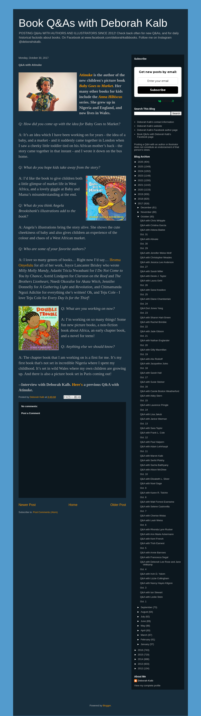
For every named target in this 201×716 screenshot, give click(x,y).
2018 (141, 198)
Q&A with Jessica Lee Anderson (157, 262)
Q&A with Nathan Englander (155, 340)
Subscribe (158, 90)
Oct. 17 (144, 377)
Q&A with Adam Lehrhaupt (154, 446)
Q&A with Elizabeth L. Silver (154, 479)
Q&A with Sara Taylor (151, 428)
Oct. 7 (143, 511)
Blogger (107, 705)
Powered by (158, 101)
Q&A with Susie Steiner (152, 382)
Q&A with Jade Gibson (152, 331)
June (144, 621)
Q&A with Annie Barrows (153, 552)
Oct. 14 (144, 409)
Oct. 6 (143, 525)
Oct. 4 (143, 569)
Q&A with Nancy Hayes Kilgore (156, 583)
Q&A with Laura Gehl (151, 280)
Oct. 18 (144, 368)
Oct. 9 (143, 488)
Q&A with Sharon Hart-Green (155, 317)
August (145, 611)
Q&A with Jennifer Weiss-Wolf (155, 253)
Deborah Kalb (145, 680)
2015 (141, 654)
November (146, 212)
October (145, 216)
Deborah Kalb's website (149, 126)
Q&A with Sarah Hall (150, 372)
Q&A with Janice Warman (153, 418)
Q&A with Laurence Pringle (154, 405)
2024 (141, 171)
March (144, 635)
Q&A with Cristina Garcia (153, 225)
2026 (141, 161)
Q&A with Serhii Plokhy (152, 460)
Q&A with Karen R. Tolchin (154, 492)
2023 (141, 175)
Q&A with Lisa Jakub (151, 414)
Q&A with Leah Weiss (151, 520)
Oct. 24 (144, 303)
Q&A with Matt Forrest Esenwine (157, 501)
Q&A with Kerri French (151, 538)
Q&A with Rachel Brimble (153, 322)
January (145, 644)
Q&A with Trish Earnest (152, 543)
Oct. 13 (144, 423)
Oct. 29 (144, 248)
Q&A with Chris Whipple (152, 220)
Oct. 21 (144, 336)
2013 (141, 664)
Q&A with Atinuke (149, 239)
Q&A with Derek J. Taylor (153, 276)
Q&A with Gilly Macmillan (153, 349)
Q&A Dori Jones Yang (151, 308)
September (147, 607)
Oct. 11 (144, 451)
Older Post (118, 505)
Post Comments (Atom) (45, 512)
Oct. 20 (144, 345)
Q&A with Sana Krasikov (153, 290)
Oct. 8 (143, 497)
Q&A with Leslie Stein (151, 597)
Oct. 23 (144, 312)
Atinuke (85, 75)
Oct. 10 (144, 474)
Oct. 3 (143, 587)
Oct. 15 (144, 400)
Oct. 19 (144, 354)
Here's (77, 384)
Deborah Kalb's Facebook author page (157, 130)
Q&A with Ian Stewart (151, 592)
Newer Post (27, 505)
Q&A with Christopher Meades (156, 257)
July (143, 616)
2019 (141, 194)
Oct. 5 (143, 548)
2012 (141, 668)
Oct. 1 (143, 601)
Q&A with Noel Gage (151, 483)
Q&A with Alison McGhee (153, 469)
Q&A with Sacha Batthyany (154, 465)
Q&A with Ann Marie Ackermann (157, 534)
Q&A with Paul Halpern (152, 442)
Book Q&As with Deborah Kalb (93, 23)
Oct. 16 (144, 386)
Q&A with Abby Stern (151, 395)
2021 (141, 185)
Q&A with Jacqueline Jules (154, 363)
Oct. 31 (144, 234)
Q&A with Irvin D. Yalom (152, 573)
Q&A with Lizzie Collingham (154, 578)
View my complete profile (147, 685)
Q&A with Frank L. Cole (152, 432)
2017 (141, 203)
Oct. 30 (144, 243)
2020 (141, 189)
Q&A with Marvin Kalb (151, 455)
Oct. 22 (144, 326)
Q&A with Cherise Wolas (153, 515)
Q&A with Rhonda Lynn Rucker (156, 529)
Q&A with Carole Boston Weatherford (159, 391)
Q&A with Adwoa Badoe (152, 229)
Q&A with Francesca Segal (154, 557)
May (143, 625)
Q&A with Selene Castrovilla (155, 506)
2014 (141, 659)
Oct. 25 (144, 294)
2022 (141, 180)
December (146, 207)
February (146, 639)
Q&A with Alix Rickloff (151, 359)
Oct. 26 (144, 285)
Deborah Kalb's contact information (155, 122)
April (143, 630)
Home (73, 505)
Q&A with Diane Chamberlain (155, 299)
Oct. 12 (144, 437)
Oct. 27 (144, 266)
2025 (141, 166)
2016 (141, 650)
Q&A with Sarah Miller (151, 271)
